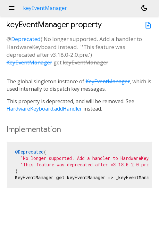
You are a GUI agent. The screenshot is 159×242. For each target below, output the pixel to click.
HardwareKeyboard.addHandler (44, 108)
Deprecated (26, 39)
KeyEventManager (29, 62)
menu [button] (11, 8)
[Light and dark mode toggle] (144, 8)
